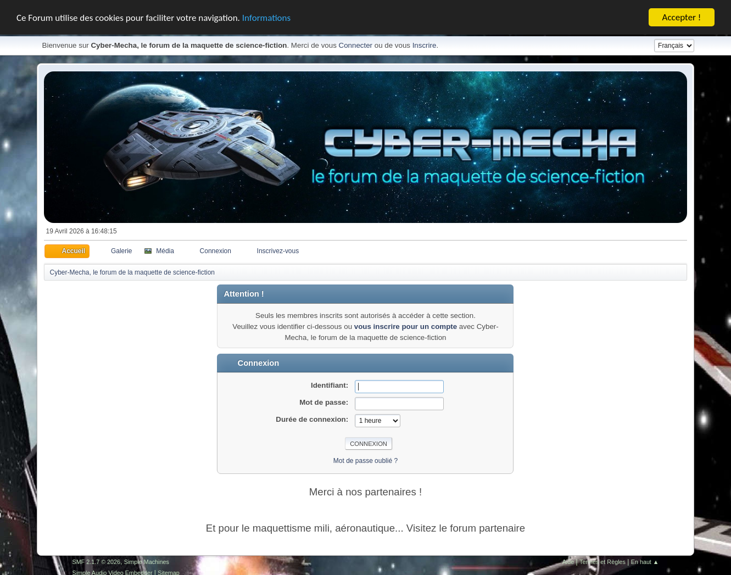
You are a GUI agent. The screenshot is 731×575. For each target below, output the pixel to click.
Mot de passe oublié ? (365, 461)
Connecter (356, 45)
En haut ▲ (645, 562)
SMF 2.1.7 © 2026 (96, 562)
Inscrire (424, 45)
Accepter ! (681, 17)
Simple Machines (146, 562)
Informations (266, 17)
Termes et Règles (602, 562)
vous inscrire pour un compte (405, 326)
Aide (568, 562)
